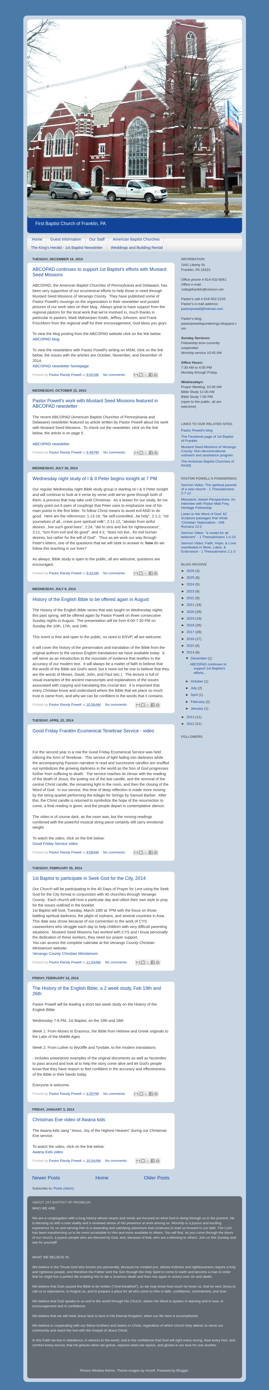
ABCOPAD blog (46, 339)
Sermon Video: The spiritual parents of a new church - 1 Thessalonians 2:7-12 (209, 489)
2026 (190, 571)
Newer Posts (46, 1177)
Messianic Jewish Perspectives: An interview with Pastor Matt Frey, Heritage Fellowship (208, 503)
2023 (190, 591)
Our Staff (97, 239)
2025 (190, 577)
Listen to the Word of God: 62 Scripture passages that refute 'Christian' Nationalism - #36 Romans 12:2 (204, 520)
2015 (190, 646)
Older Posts (157, 1177)
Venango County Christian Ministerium (65, 954)
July (194, 688)
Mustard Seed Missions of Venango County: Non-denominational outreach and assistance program (208, 451)
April (195, 695)
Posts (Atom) (64, 1188)
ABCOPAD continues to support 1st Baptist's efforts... (208, 668)
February (198, 702)
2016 (190, 639)
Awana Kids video (48, 1152)
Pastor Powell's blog (197, 430)
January (197, 708)
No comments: (115, 375)
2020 (190, 612)
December (199, 658)
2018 (190, 625)
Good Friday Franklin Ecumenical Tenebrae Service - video (93, 730)
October (197, 681)
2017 (190, 632)
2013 (190, 717)
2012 (190, 724)
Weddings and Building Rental (137, 247)
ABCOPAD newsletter (51, 444)
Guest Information (65, 239)
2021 (190, 605)
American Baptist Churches (136, 239)
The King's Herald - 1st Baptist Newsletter (67, 247)
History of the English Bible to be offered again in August (91, 599)
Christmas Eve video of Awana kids (69, 1119)
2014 (190, 652)
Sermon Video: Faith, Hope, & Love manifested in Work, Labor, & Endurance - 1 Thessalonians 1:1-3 (208, 547)
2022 (190, 598)
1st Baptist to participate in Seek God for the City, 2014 (89, 878)
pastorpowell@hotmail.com (202, 309)
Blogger (182, 1370)
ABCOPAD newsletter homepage (61, 366)
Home (37, 239)
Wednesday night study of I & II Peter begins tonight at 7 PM (95, 478)
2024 (190, 584)
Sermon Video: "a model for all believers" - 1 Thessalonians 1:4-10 (208, 535)
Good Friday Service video (55, 844)
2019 (190, 618)
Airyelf (150, 1370)
